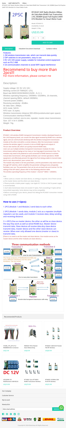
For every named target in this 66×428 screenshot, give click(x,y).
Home (4, 3)
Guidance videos (51, 49)
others (24, 3)
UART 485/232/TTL (14, 3)
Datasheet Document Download (29, 49)
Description (9, 49)
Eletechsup (32, 425)
